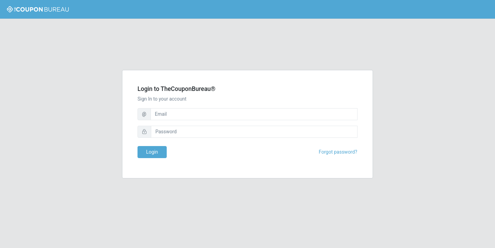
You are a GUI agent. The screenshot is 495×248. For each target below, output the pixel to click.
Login (152, 152)
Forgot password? (338, 152)
